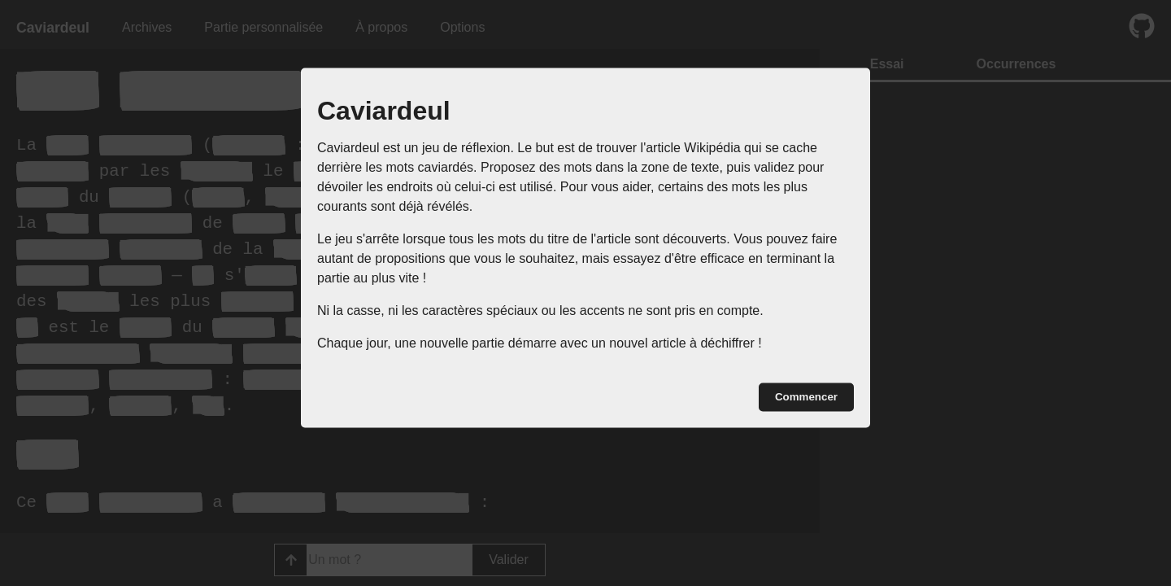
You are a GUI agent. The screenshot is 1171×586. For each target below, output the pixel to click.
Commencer (806, 397)
